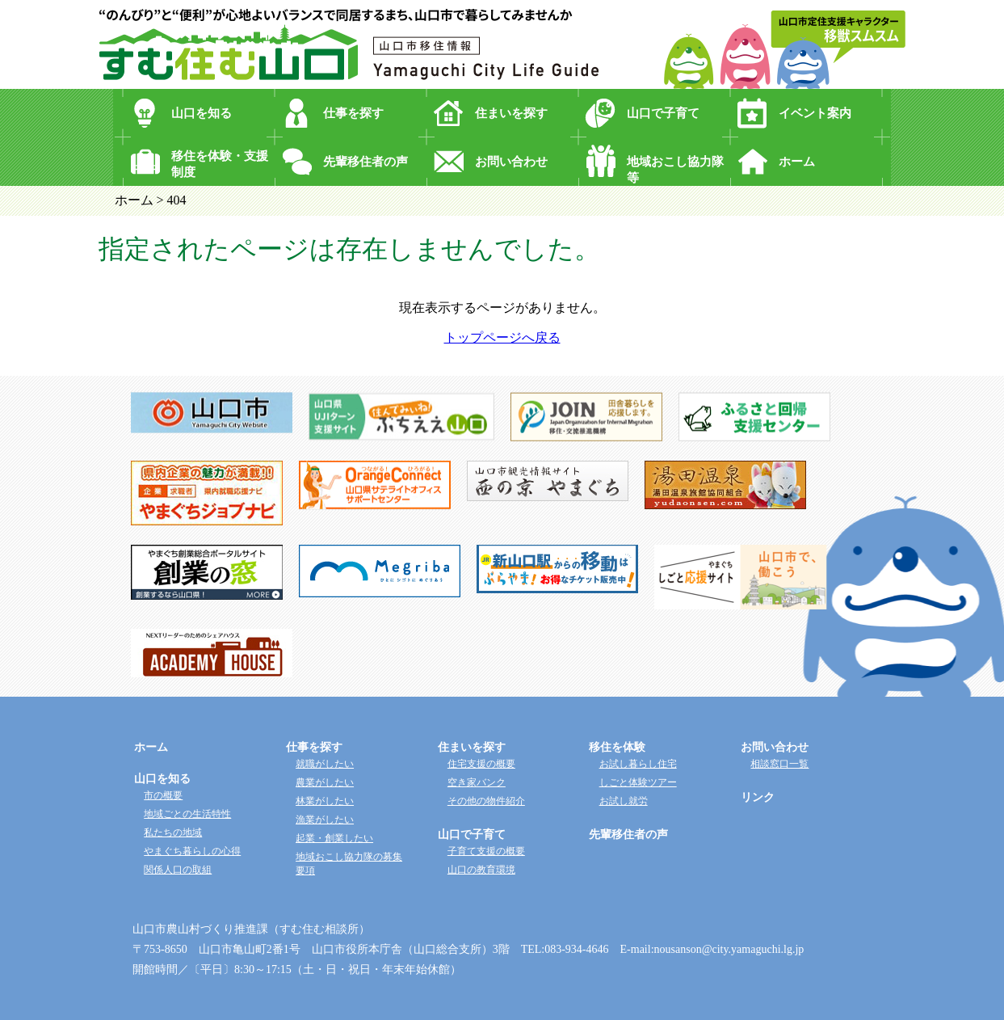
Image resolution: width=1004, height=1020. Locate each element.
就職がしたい (325, 763)
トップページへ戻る (502, 337)
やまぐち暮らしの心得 (192, 851)
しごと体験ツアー (638, 782)
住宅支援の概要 (481, 763)
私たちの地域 (173, 832)
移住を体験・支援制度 (219, 164)
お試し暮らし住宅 (638, 763)
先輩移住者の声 (365, 161)
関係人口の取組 (178, 869)
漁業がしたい (325, 819)
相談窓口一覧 (779, 763)
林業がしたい (325, 801)
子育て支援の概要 (486, 851)
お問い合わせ (511, 161)
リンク (758, 797)
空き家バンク (476, 782)
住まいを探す (511, 113)
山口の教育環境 (481, 869)
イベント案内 (815, 113)
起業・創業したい (334, 838)
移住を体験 (617, 747)
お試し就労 (623, 801)
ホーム (797, 161)
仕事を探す (353, 113)
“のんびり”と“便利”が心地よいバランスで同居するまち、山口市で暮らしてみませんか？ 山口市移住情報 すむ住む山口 (349, 44)
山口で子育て (663, 113)
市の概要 (163, 795)
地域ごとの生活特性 (187, 814)
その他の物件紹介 (486, 801)
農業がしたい (325, 782)
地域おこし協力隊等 (675, 169)
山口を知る (201, 113)
